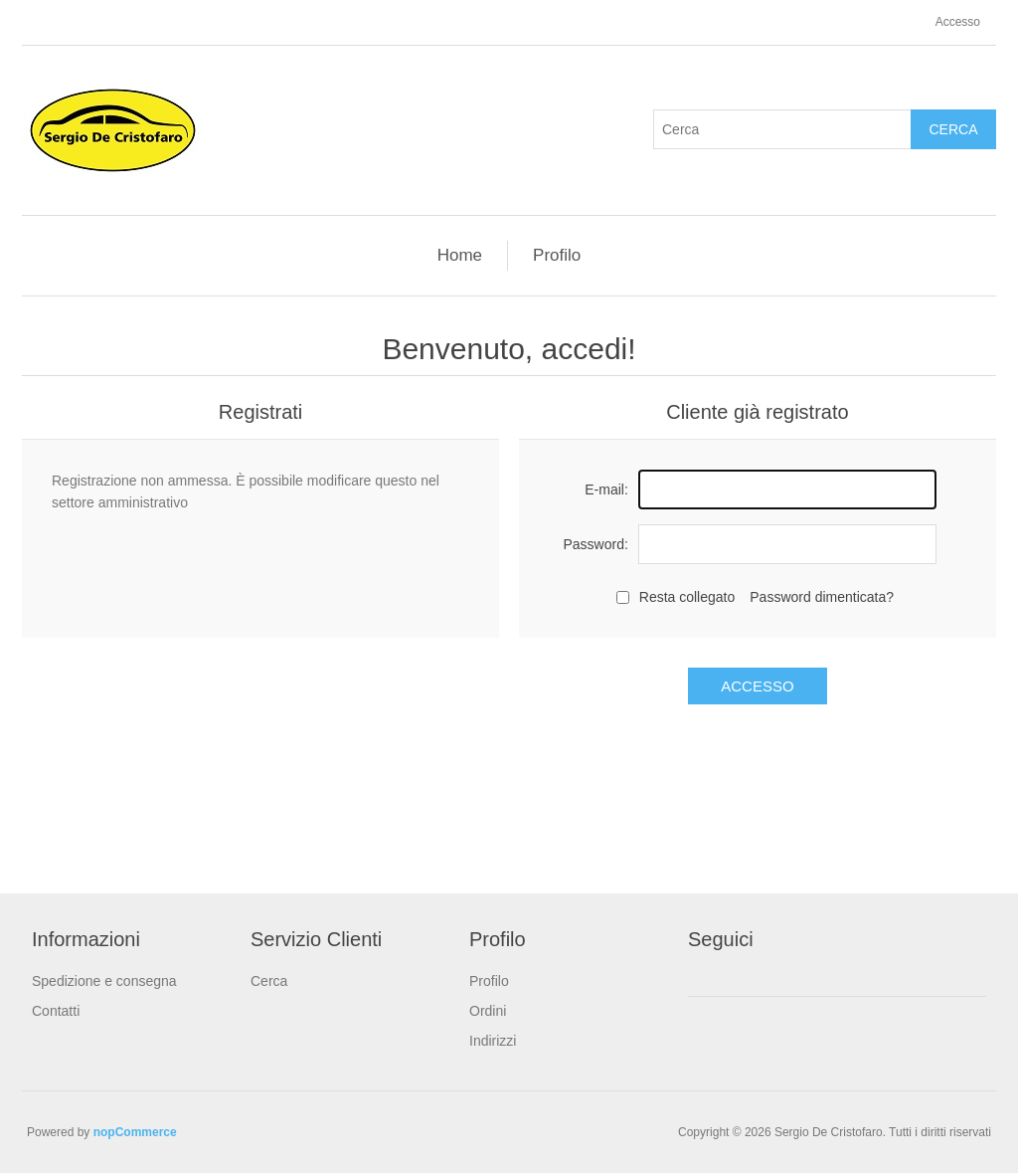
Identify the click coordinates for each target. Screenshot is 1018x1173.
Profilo (557, 255)
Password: (595, 544)
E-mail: (606, 489)
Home (459, 255)
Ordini (487, 1011)
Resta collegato (687, 597)
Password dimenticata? (822, 597)
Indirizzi (492, 1041)
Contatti (56, 1011)
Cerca (953, 129)
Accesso (957, 22)
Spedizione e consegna (104, 981)
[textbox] (782, 129)
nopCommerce (135, 1132)
